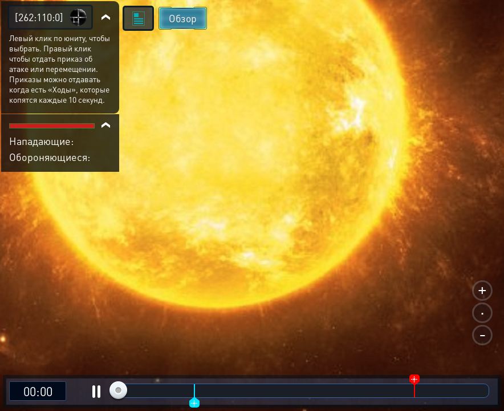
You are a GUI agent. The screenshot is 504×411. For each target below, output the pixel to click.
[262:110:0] (39, 16)
